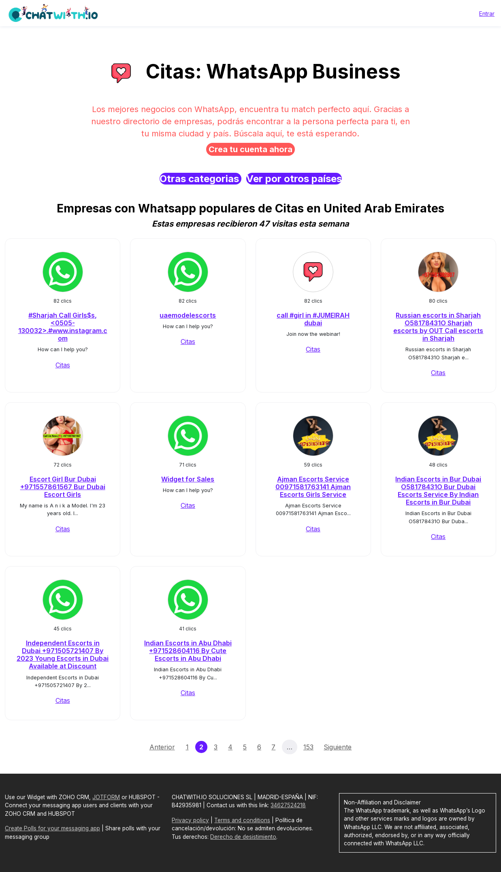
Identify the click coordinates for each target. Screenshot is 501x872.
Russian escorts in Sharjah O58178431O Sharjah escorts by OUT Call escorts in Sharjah (438, 327)
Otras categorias (200, 179)
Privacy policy (190, 820)
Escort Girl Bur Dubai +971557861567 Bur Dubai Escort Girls (62, 487)
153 (308, 747)
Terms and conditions (242, 820)
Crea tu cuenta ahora (250, 149)
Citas (62, 365)
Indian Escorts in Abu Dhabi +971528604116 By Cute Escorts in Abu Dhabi (188, 650)
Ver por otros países (294, 179)
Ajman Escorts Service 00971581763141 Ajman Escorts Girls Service (313, 487)
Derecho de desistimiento (243, 837)
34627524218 (288, 805)
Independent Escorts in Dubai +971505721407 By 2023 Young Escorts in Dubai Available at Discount (63, 654)
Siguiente (338, 747)
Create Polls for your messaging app (52, 828)
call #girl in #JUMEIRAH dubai (313, 319)
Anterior (162, 747)
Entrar (487, 13)
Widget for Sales (187, 479)
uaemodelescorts (188, 315)
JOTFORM (106, 797)
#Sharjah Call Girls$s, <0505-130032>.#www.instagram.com (62, 327)
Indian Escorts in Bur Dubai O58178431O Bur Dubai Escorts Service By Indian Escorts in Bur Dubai (438, 491)
